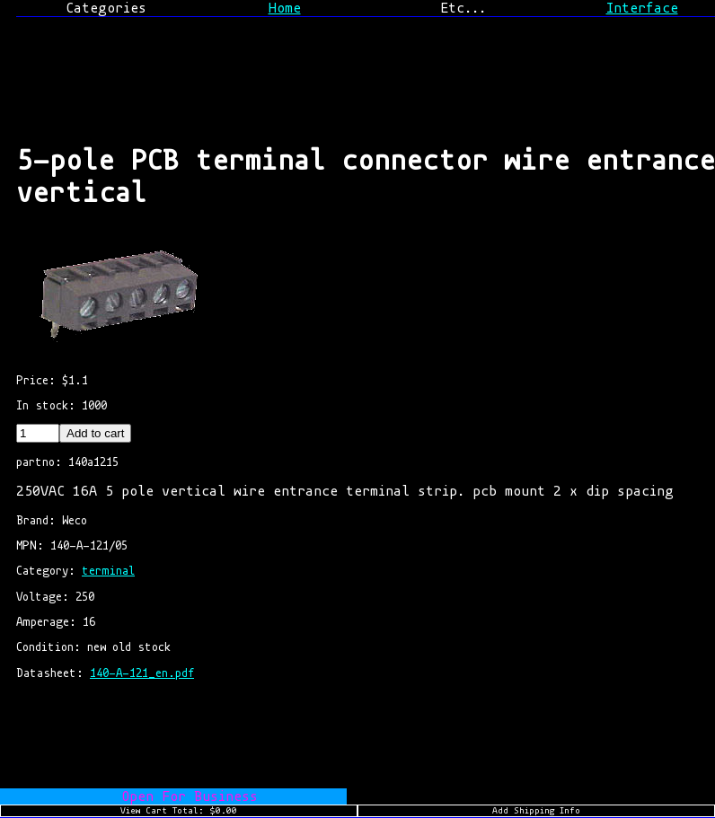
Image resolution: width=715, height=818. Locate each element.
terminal (108, 570)
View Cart (178, 810)
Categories (106, 8)
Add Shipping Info (536, 810)
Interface (642, 8)
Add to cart (95, 433)
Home (285, 8)
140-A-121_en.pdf (142, 673)
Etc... (463, 8)
